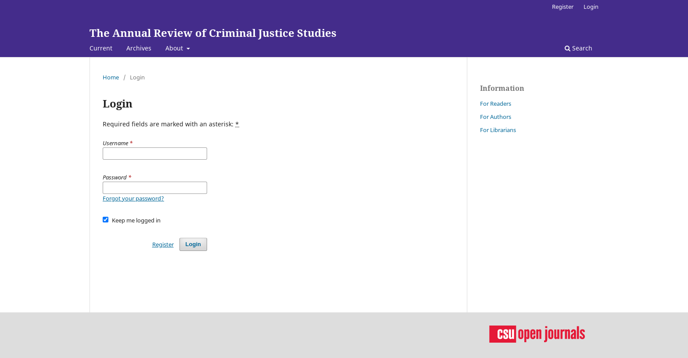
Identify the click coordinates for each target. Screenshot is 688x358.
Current (101, 48)
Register (562, 7)
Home (111, 77)
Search (578, 48)
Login (591, 7)
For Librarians (498, 130)
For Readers (495, 103)
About (175, 48)
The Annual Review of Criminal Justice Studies (213, 32)
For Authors (495, 117)
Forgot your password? (133, 198)
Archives (138, 48)
